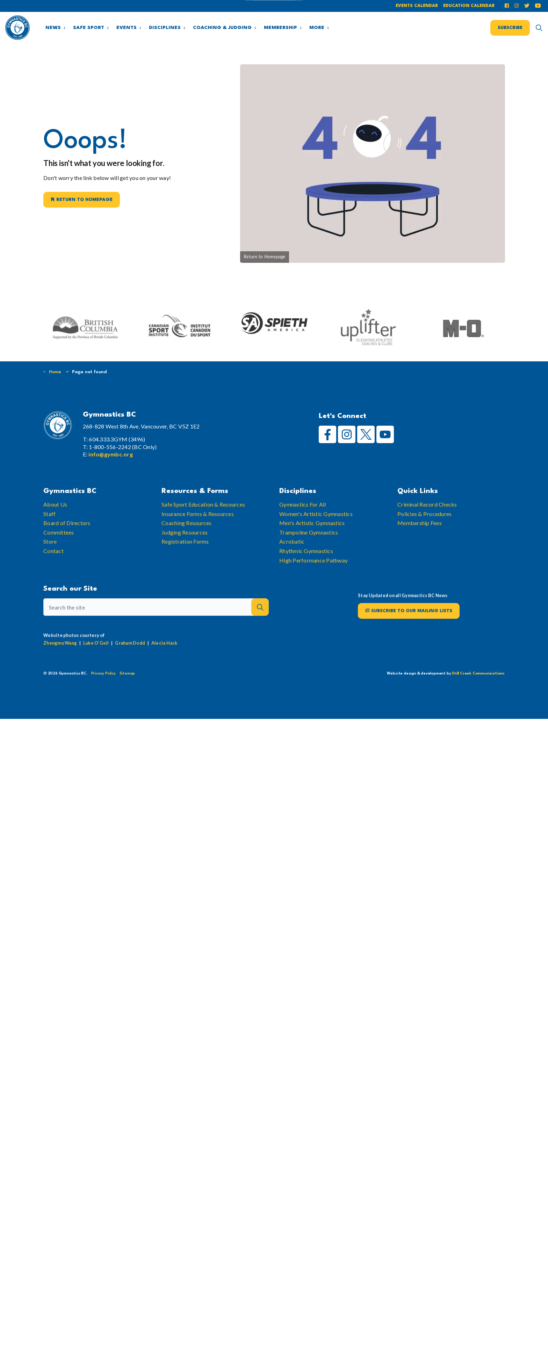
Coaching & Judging (222, 27)
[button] (260, 627)
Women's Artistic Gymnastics (316, 535)
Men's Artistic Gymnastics (312, 544)
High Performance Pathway (313, 581)
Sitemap (127, 674)
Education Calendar (469, 6)
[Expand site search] (539, 27)
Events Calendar (417, 6)
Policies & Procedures (424, 535)
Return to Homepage (81, 200)
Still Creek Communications (478, 674)
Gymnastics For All (302, 525)
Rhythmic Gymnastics (306, 572)
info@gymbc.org (110, 454)
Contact (53, 572)
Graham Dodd (130, 664)
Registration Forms (185, 563)
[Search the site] (156, 627)
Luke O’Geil (96, 664)
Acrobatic (291, 563)
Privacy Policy (103, 674)
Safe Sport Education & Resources (203, 525)
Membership (280, 27)
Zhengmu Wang (60, 664)
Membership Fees (419, 544)
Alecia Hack (164, 664)
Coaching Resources (186, 544)
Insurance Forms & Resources (197, 535)
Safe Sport (88, 27)
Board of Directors (67, 544)
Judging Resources (184, 553)
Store (50, 563)
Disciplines (165, 27)
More (316, 27)
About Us (55, 525)
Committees (58, 553)
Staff (49, 535)
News (53, 27)
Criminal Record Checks (427, 525)
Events (126, 27)
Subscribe (510, 27)
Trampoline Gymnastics (308, 553)
